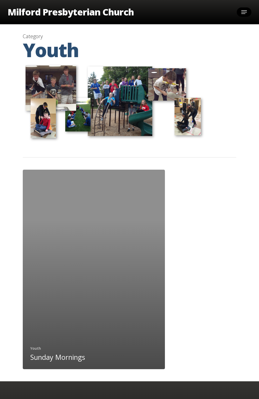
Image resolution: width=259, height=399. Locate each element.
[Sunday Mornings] (94, 269)
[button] (244, 12)
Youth (35, 348)
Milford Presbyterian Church (71, 12)
